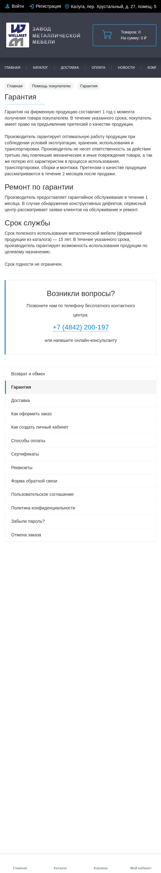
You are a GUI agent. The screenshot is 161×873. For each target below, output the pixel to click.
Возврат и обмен (28, 373)
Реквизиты (22, 467)
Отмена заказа (26, 534)
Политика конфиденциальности (43, 507)
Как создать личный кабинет (39, 427)
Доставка (70, 67)
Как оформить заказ (31, 413)
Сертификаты (25, 454)
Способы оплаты (28, 440)
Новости (126, 67)
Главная (12, 67)
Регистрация (48, 6)
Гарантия (21, 387)
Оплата (98, 67)
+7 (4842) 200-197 (81, 327)
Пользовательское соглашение (42, 494)
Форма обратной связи (34, 480)
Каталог (40, 67)
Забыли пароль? (28, 521)
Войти (18, 6)
